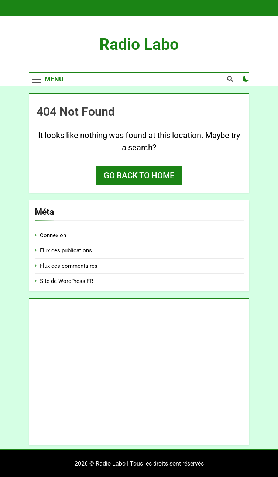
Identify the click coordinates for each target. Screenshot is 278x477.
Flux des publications (66, 250)
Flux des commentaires (68, 266)
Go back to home (139, 175)
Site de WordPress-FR (66, 281)
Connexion (53, 235)
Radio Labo (139, 44)
